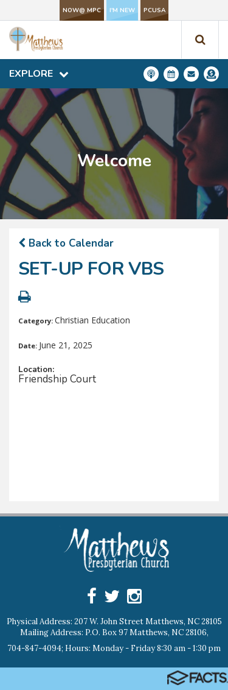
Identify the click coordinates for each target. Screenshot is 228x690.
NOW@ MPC (82, 10)
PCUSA (154, 10)
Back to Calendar (66, 243)
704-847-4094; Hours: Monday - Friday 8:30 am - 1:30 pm (114, 648)
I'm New (122, 10)
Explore (39, 73)
